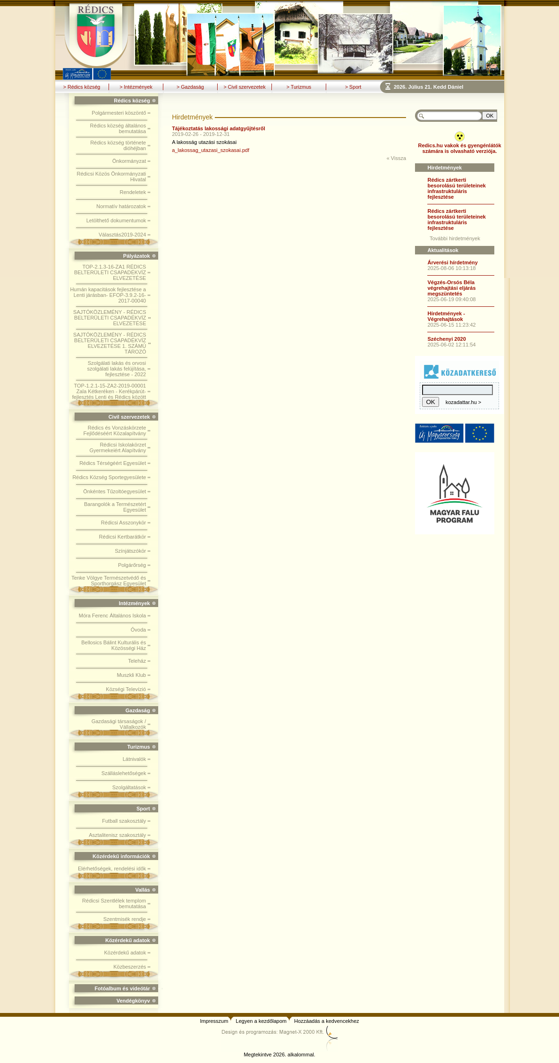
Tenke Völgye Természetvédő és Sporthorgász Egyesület (108, 580)
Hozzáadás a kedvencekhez (326, 1021)
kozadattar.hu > (464, 402)
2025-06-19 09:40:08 (451, 299)
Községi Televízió (126, 689)
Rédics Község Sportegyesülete (109, 477)
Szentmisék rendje (124, 919)
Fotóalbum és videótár (122, 988)
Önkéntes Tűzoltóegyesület (114, 491)
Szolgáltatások (129, 787)
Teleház (137, 661)
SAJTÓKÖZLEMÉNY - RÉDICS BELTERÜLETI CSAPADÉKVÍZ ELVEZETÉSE (109, 317)
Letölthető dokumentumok (116, 220)
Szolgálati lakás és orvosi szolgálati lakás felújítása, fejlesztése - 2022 (116, 368)
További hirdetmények (455, 238)
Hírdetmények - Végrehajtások (446, 316)
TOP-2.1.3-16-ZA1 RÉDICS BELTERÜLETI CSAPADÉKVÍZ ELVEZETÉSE (110, 272)
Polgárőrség (132, 565)
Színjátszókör (130, 551)
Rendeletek (133, 192)
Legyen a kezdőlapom (261, 1021)
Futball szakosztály (124, 821)
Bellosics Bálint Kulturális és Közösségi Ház (113, 645)
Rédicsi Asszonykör (123, 522)
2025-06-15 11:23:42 (451, 325)
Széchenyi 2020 (446, 339)
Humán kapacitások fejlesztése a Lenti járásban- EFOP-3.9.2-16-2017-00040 (108, 295)
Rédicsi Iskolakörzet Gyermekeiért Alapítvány (117, 447)
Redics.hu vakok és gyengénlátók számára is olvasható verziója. (459, 148)
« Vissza (396, 158)
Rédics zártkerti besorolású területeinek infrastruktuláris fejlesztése (456, 188)
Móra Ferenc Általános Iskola (112, 615)
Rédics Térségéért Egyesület (112, 463)
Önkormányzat (129, 161)
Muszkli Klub (131, 675)
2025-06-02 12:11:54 (451, 344)
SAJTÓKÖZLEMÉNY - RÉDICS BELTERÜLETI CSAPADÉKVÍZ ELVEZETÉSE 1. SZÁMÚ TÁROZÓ (109, 343)
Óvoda (138, 630)
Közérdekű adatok (125, 952)
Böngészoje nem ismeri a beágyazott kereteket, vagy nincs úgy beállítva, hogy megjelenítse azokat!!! (449, 86)
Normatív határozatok (121, 206)
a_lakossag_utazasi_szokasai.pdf (210, 150)
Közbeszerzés (129, 967)
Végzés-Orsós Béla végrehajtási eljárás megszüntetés (451, 287)
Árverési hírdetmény (452, 262)
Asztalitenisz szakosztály (117, 835)
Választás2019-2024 (122, 234)
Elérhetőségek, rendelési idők (112, 868)
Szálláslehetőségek (124, 773)
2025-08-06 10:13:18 (451, 268)
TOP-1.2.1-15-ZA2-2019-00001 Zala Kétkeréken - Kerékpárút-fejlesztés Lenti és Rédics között (109, 391)
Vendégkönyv (133, 1001)
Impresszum (214, 1021)
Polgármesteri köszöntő (119, 113)
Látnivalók (134, 759)
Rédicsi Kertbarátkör (122, 537)
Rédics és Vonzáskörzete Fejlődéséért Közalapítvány (115, 430)
